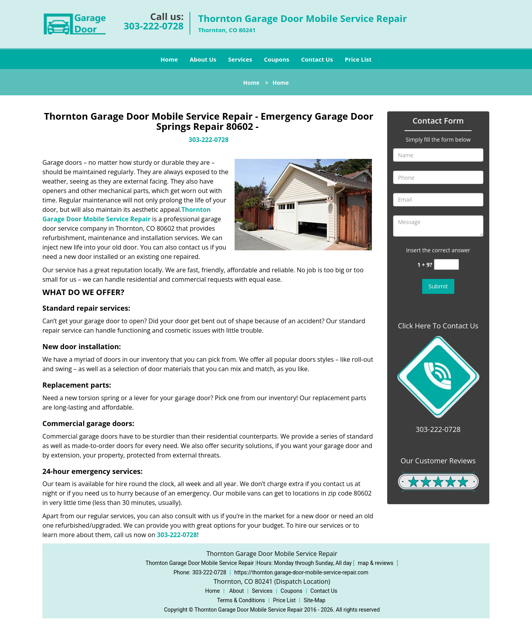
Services (240, 59)
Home (169, 59)
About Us (202, 59)
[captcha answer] (446, 264)
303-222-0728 (154, 25)
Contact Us (317, 59)
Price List (358, 59)
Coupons (277, 59)
